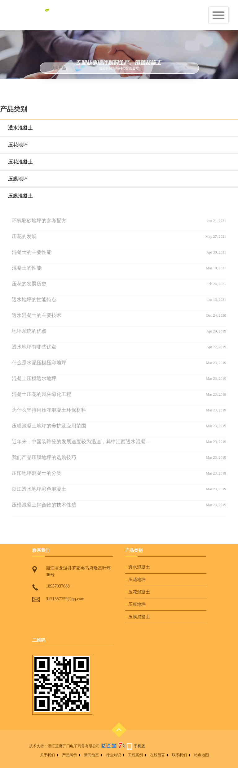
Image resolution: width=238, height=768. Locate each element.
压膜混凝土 (20, 195)
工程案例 (135, 755)
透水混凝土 (20, 127)
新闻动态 (91, 755)
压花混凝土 (20, 161)
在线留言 (157, 755)
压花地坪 (18, 144)
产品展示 (69, 755)
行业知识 (113, 755)
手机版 (139, 746)
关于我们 (47, 755)
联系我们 (179, 755)
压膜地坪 (18, 178)
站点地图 (201, 755)
